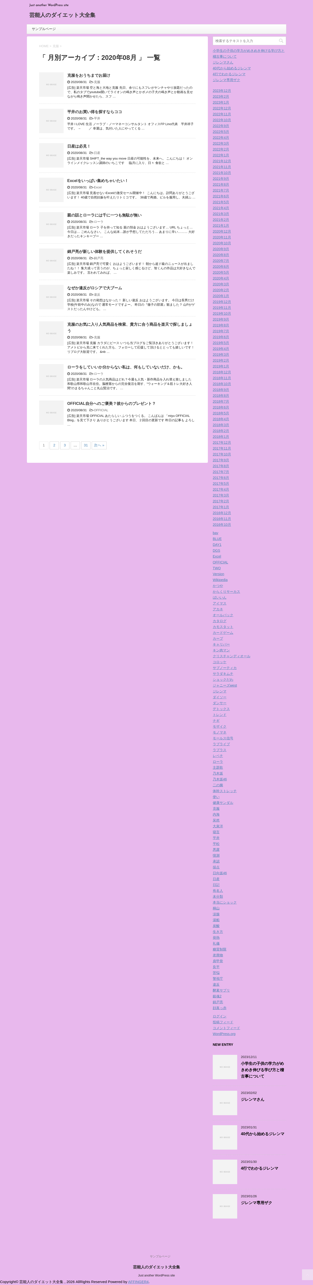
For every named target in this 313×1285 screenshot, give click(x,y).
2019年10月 (222, 313)
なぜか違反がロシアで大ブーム (94, 288)
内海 (216, 814)
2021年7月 (221, 190)
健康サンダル (223, 803)
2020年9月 (221, 249)
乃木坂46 (220, 779)
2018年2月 (221, 431)
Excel (98, 187)
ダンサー (219, 703)
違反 (97, 294)
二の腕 (218, 785)
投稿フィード (223, 1022)
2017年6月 (221, 478)
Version (218, 574)
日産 (97, 153)
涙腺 (216, 914)
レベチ (218, 756)
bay (215, 533)
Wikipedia (220, 580)
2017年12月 (222, 442)
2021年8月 (221, 184)
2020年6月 (221, 267)
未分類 (218, 896)
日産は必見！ (79, 146)
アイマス (219, 603)
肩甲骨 (218, 961)
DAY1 (217, 545)
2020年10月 (222, 243)
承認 (216, 861)
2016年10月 (222, 525)
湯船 (216, 920)
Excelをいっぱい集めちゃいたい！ (97, 181)
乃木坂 (218, 773)
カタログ (219, 621)
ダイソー (219, 697)
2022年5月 (221, 132)
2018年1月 (221, 437)
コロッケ (219, 662)
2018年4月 (221, 419)
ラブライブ (221, 744)
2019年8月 (221, 325)
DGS (216, 550)
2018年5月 (221, 413)
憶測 (216, 855)
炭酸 (216, 926)
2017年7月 (221, 472)
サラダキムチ (223, 674)
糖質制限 (219, 949)
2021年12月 (222, 161)
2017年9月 (221, 460)
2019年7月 (221, 331)
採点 (216, 867)
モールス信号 (223, 738)
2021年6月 (221, 196)
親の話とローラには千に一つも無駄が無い (104, 215)
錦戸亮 (98, 258)
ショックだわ (223, 679)
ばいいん (219, 597)
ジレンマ (219, 691)
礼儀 (216, 943)
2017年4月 (221, 489)
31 (86, 445)
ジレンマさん (223, 62)
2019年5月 (221, 343)
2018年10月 (222, 384)
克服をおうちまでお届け (88, 75)
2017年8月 (221, 466)
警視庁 (218, 979)
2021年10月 (222, 173)
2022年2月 (221, 149)
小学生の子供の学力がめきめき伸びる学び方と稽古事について (262, 1069)
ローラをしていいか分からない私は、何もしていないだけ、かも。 (126, 367)
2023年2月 (221, 96)
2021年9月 (221, 179)
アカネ (218, 609)
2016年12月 (222, 513)
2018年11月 (222, 378)
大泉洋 (218, 826)
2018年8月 (221, 396)
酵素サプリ (221, 990)
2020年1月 (221, 296)
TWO (217, 568)
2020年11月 (222, 237)
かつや (218, 586)
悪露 (216, 850)
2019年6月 (221, 337)
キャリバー (221, 644)
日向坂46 (220, 873)
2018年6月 (221, 407)
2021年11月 (222, 167)
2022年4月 (221, 138)
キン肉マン (221, 650)
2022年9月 (221, 126)
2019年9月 (221, 319)
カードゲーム (223, 633)
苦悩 (216, 973)
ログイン (219, 1016)
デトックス (221, 709)
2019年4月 (221, 349)
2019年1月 (221, 366)
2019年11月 (222, 308)
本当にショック (225, 902)
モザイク (219, 726)
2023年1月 (221, 102)
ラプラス (219, 750)
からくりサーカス (226, 592)
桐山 (216, 908)
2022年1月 (221, 155)
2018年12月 (222, 372)
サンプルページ (44, 29)
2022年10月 (222, 120)
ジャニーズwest (225, 685)
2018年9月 (221, 390)
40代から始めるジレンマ (232, 68)
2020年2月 (221, 290)
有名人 (218, 891)
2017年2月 (221, 501)
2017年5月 (221, 484)
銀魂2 (217, 996)
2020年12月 (222, 231)
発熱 (216, 937)
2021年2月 (221, 220)
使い (216, 797)
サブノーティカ (225, 668)
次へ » (99, 445)
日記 (216, 885)
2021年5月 (221, 202)
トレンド (219, 715)
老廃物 (218, 955)
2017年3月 (221, 495)
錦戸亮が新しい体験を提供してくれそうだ (104, 251)
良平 (216, 967)
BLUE (217, 539)
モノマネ (219, 732)
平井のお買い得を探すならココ (94, 112)
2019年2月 (221, 360)
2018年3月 (221, 425)
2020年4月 (221, 278)
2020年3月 (221, 284)
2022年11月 (222, 114)
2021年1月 (221, 225)
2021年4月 (221, 208)
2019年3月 (221, 354)
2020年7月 (221, 261)
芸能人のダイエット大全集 (62, 15)
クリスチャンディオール (231, 656)
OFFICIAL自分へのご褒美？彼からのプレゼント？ (111, 403)
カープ (218, 638)
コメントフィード (226, 1028)
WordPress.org (224, 1034)
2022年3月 (221, 143)
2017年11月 (222, 448)
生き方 (218, 932)
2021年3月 (221, 214)
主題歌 (218, 767)
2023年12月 (222, 91)
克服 (97, 82)
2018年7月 (221, 401)
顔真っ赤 (219, 1008)
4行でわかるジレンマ (229, 74)
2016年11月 (222, 519)
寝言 (216, 832)
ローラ (98, 222)
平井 (97, 118)
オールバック (223, 615)
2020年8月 (221, 255)
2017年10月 (222, 454)
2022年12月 (222, 108)
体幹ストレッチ (225, 791)
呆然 (216, 820)
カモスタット (223, 627)
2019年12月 (222, 302)
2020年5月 (221, 272)
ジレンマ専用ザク (226, 80)
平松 (216, 844)
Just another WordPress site (156, 1275)
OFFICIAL (101, 410)
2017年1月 (221, 507)
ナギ (216, 721)
